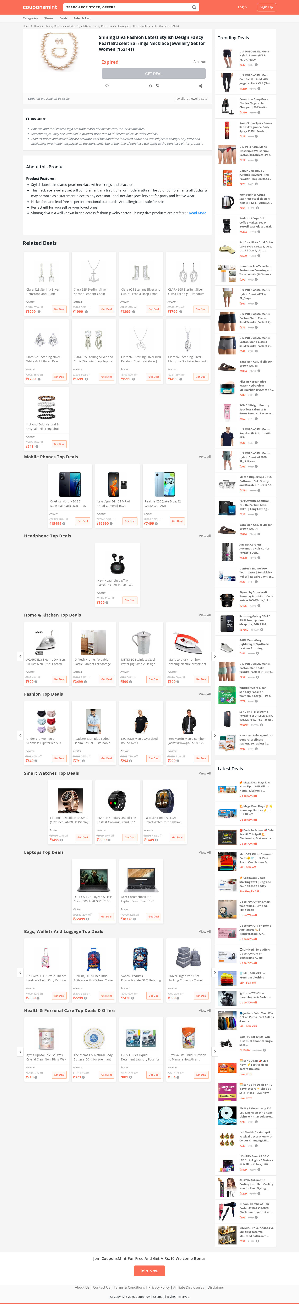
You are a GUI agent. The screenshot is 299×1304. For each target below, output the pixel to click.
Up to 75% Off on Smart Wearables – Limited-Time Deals (255, 906)
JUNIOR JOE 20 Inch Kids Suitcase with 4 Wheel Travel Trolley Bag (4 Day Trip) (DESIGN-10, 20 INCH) (94, 978)
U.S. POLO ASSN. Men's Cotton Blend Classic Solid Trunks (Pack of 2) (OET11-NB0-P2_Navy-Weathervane (254, 342)
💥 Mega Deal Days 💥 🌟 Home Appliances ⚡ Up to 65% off (255, 810)
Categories (30, 18)
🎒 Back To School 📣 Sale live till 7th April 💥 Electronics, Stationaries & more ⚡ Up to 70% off (256, 834)
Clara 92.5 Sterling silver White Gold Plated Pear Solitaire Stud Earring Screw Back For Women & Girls (45, 359)
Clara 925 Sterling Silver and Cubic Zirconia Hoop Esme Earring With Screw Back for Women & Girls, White (141, 292)
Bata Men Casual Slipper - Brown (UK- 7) (256, 527)
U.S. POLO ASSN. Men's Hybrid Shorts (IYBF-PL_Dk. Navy (254, 55)
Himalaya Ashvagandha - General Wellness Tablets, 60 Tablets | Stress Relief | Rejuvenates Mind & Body (256, 739)
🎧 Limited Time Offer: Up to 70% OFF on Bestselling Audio (254, 954)
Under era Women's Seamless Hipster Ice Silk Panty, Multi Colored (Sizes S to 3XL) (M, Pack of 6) (46, 741)
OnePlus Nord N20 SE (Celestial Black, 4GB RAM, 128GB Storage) (68, 503)
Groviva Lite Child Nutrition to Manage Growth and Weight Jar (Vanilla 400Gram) (188, 1057)
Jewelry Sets (198, 99)
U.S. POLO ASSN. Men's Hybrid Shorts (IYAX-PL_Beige (254, 294)
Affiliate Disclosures (188, 1287)
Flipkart (148, 513)
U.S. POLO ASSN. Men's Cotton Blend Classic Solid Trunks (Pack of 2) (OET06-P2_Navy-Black (254, 318)
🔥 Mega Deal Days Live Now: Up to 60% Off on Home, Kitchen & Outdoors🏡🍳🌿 (255, 787)
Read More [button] (197, 213)
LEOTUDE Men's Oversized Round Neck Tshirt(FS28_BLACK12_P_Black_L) (141, 741)
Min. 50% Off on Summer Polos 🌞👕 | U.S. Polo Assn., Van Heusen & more (256, 858)
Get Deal (153, 73)
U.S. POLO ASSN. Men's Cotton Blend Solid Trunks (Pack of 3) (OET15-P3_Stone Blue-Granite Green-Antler (256, 668)
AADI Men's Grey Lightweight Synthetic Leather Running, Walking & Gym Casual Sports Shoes (254, 644)
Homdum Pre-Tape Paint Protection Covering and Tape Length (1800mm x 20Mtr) (256, 270)
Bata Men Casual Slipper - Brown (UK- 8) (256, 364)
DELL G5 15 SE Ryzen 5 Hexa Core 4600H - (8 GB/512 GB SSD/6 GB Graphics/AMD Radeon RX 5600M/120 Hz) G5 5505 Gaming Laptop (93, 899)
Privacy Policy (159, 1287)
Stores (48, 18)
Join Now (149, 1271)
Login (242, 7)
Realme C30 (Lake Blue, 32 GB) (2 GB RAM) (163, 503)
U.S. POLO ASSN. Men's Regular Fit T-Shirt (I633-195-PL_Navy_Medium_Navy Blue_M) (255, 433)
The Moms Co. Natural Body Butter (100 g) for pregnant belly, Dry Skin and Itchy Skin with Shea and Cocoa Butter (94, 1057)
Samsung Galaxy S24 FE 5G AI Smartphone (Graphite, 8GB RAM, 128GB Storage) (254, 620)
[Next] (214, 656)
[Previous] (20, 656)
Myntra (77, 750)
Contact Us (101, 1287)
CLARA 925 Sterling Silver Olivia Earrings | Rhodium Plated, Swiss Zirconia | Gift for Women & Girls (187, 292)
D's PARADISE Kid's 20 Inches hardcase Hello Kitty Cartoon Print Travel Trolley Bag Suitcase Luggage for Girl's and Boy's (46, 978)
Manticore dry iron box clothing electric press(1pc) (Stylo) (187, 662)
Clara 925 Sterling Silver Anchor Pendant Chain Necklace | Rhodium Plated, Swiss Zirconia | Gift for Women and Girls (93, 292)
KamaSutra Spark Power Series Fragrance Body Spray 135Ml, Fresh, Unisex (255, 127)
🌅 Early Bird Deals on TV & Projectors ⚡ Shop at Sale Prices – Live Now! (255, 1089)
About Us (82, 1287)
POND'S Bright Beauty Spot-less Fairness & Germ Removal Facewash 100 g (256, 409)
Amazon (200, 61)
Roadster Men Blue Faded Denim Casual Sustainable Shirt (92, 741)
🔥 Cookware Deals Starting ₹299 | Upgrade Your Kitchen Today (255, 882)
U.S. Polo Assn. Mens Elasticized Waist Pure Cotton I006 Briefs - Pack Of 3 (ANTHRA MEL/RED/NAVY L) (255, 151)
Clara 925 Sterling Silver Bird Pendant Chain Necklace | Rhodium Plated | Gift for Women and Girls (141, 359)
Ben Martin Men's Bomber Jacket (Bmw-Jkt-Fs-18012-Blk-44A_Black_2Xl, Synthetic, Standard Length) (188, 741)
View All (205, 457)
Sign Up (266, 7)
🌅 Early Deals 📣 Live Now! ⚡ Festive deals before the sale (253, 1065)
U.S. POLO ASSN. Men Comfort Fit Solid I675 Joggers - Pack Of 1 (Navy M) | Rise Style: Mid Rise (255, 79)
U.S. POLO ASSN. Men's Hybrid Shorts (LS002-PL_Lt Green (254, 457)
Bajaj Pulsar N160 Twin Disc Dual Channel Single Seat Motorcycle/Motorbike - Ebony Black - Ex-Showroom (256, 1041)
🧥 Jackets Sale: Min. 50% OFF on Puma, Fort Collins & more (256, 1017)
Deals (63, 18)
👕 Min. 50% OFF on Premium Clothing (252, 975)
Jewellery (182, 99)
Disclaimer (216, 1287)
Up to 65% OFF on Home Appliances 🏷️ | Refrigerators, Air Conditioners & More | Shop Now (255, 930)
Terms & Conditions (129, 1287)
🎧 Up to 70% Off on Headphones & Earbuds (255, 995)
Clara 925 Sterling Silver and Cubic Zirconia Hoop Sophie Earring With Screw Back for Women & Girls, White (93, 359)
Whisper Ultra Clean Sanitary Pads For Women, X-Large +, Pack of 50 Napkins (255, 692)
